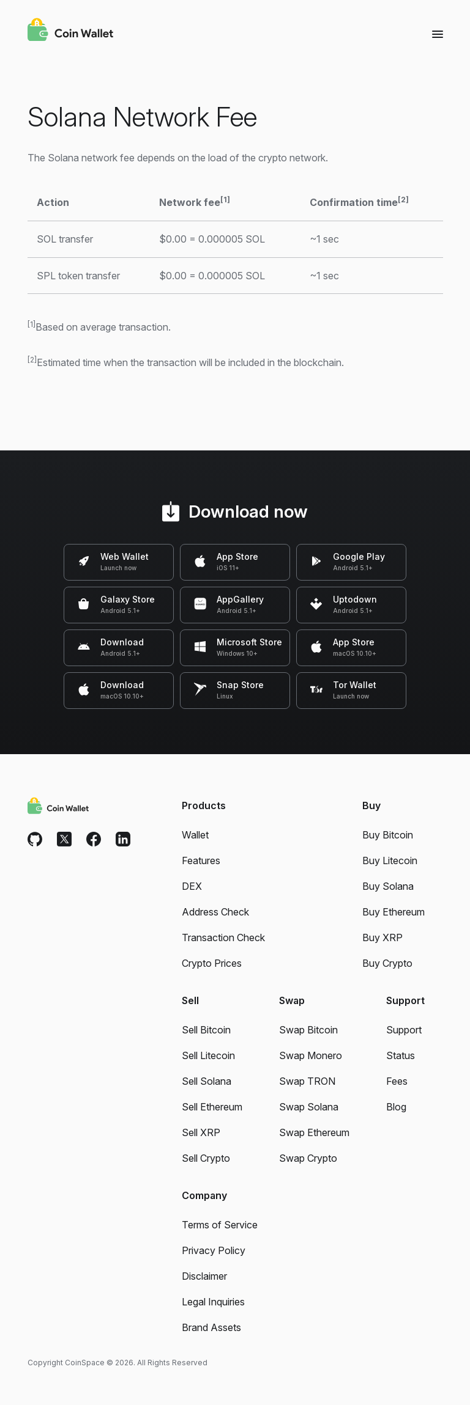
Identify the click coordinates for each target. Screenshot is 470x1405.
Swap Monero (310, 1055)
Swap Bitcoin (308, 1030)
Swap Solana (308, 1107)
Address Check (215, 912)
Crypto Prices (212, 963)
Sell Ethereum (212, 1107)
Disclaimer (204, 1276)
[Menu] (437, 33)
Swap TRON (307, 1081)
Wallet (195, 835)
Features (201, 860)
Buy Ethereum (393, 912)
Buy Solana (388, 886)
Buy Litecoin (389, 860)
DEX (192, 886)
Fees (397, 1081)
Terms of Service (220, 1225)
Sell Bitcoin (206, 1030)
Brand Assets (211, 1327)
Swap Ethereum (314, 1132)
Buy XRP (382, 937)
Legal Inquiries (213, 1302)
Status (400, 1055)
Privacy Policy (213, 1250)
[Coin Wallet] (70, 31)
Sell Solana (206, 1081)
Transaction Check (223, 937)
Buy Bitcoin (387, 835)
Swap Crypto (308, 1158)
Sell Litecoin (208, 1055)
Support (404, 1030)
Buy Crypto (387, 963)
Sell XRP (201, 1132)
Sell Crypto (206, 1158)
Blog (396, 1107)
